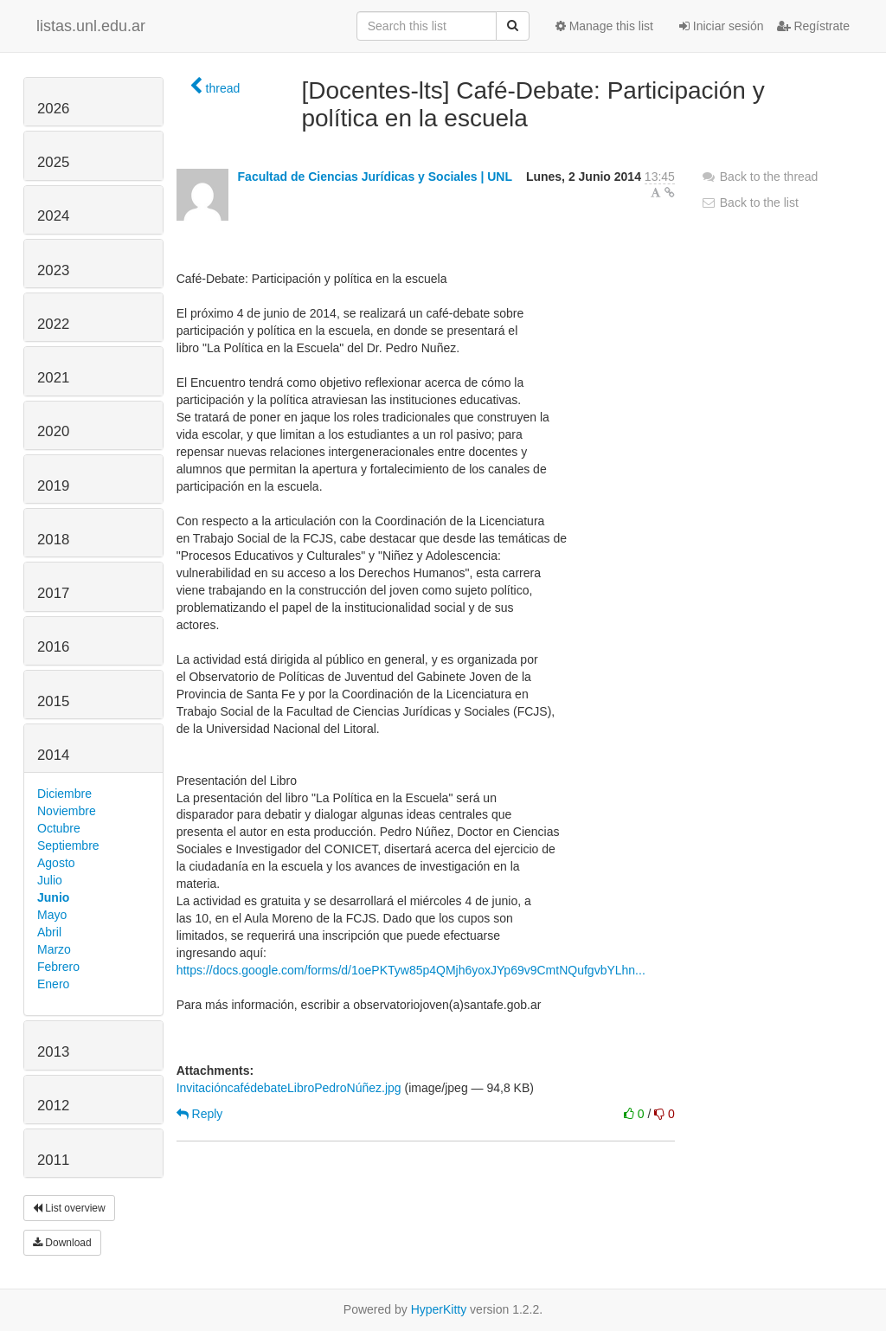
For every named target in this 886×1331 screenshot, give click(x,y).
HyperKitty (439, 1309)
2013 (53, 1052)
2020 (53, 431)
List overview (69, 1208)
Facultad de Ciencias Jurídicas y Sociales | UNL (375, 176)
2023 (53, 270)
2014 (53, 755)
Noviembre (66, 811)
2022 (53, 324)
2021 (53, 378)
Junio (53, 897)
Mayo (52, 915)
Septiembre (68, 845)
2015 (53, 701)
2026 (53, 108)
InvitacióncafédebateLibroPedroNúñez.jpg (289, 1088)
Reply (200, 1114)
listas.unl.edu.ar (90, 26)
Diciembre (64, 794)
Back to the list (750, 202)
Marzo (54, 949)
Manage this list (604, 26)
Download (62, 1243)
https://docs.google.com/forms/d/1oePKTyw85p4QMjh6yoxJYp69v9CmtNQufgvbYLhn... (411, 970)
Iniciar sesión (721, 26)
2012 (53, 1105)
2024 (53, 216)
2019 (53, 486)
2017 (53, 593)
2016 (53, 647)
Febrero (58, 967)
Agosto (56, 863)
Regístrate (813, 26)
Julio (49, 880)
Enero (53, 984)
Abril (49, 932)
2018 (53, 539)
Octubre (58, 828)
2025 (53, 162)
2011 (53, 1160)
